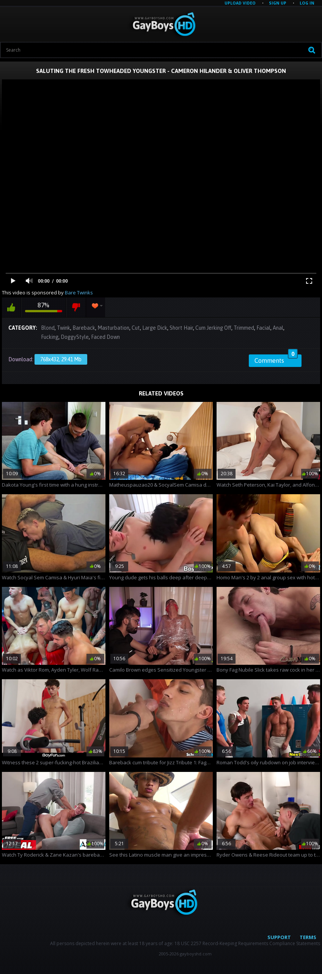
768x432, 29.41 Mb (61, 359)
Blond (48, 328)
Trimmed (244, 328)
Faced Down (105, 337)
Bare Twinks (79, 292)
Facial (263, 328)
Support (279, 937)
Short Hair (181, 328)
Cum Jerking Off (213, 328)
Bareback (83, 328)
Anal (278, 328)
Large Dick (154, 328)
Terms (308, 937)
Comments (276, 359)
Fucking (49, 337)
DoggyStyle (75, 337)
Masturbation (113, 328)
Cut (136, 328)
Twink (63, 328)
